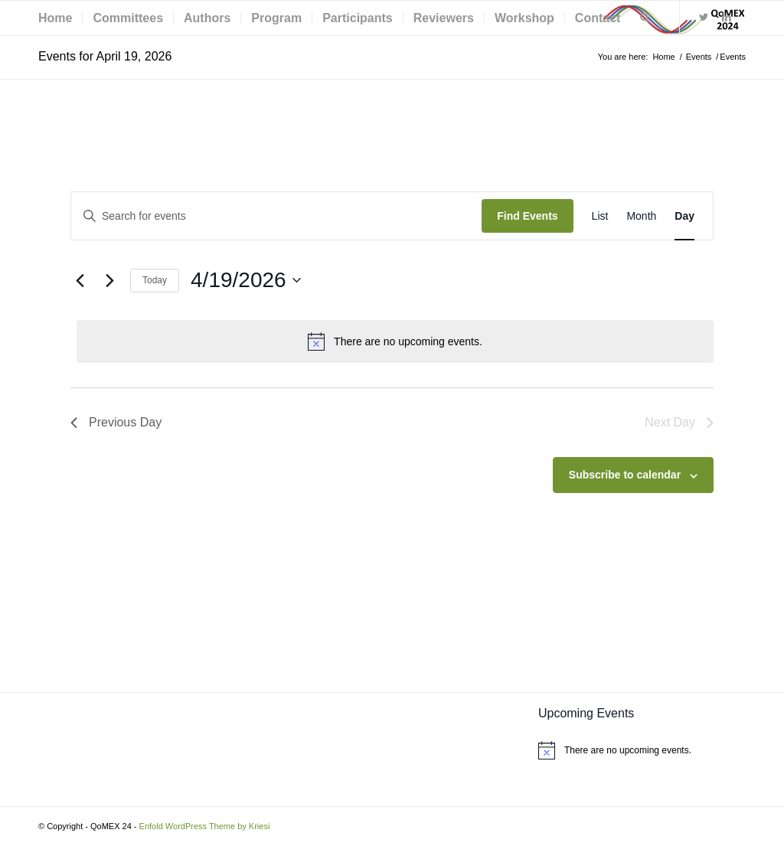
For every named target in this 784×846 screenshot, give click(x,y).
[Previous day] (79, 280)
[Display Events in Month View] (641, 216)
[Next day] (109, 280)
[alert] (395, 341)
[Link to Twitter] (703, 17)
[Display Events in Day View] (684, 216)
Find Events (527, 216)
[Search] (645, 18)
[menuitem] (55, 18)
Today (154, 280)
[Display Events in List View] (600, 216)
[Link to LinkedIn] (726, 17)
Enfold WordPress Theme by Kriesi (204, 826)
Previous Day (116, 422)
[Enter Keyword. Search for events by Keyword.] (276, 216)
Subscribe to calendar (625, 475)
